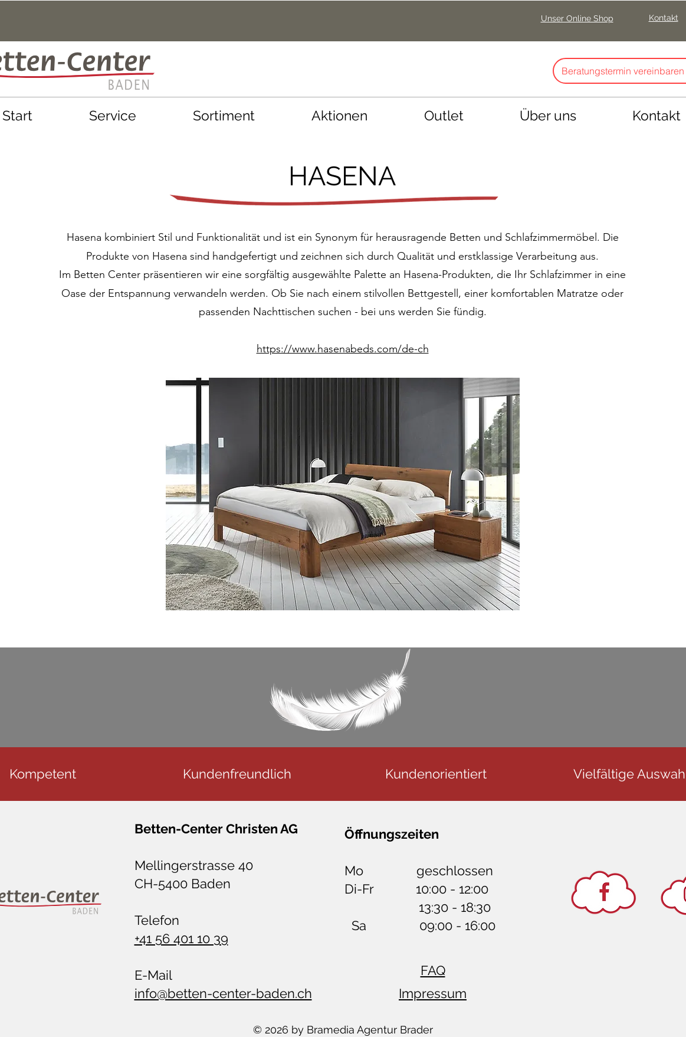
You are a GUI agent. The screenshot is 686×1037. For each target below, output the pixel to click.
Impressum (433, 993)
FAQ (433, 970)
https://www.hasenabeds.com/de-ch (343, 348)
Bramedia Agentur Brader (370, 1029)
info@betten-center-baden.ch (223, 993)
